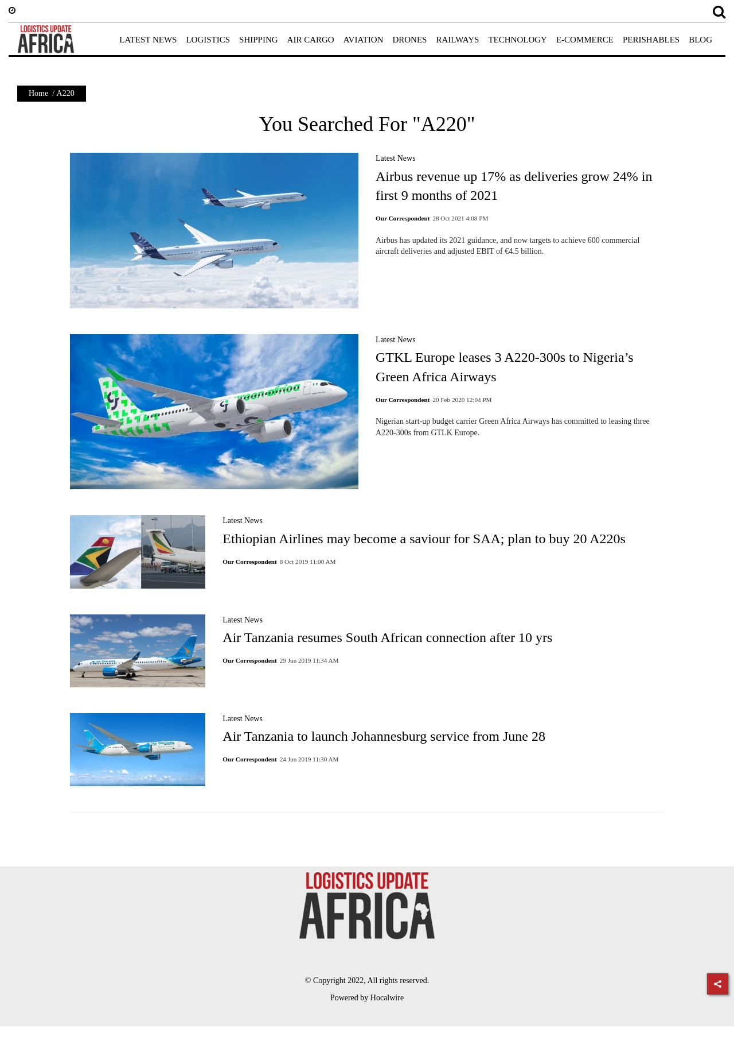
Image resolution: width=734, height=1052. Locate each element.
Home (38, 93)
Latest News (396, 158)
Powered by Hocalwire (367, 997)
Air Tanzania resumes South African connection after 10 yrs (387, 637)
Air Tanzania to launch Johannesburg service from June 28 (383, 736)
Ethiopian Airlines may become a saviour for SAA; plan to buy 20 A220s (424, 538)
